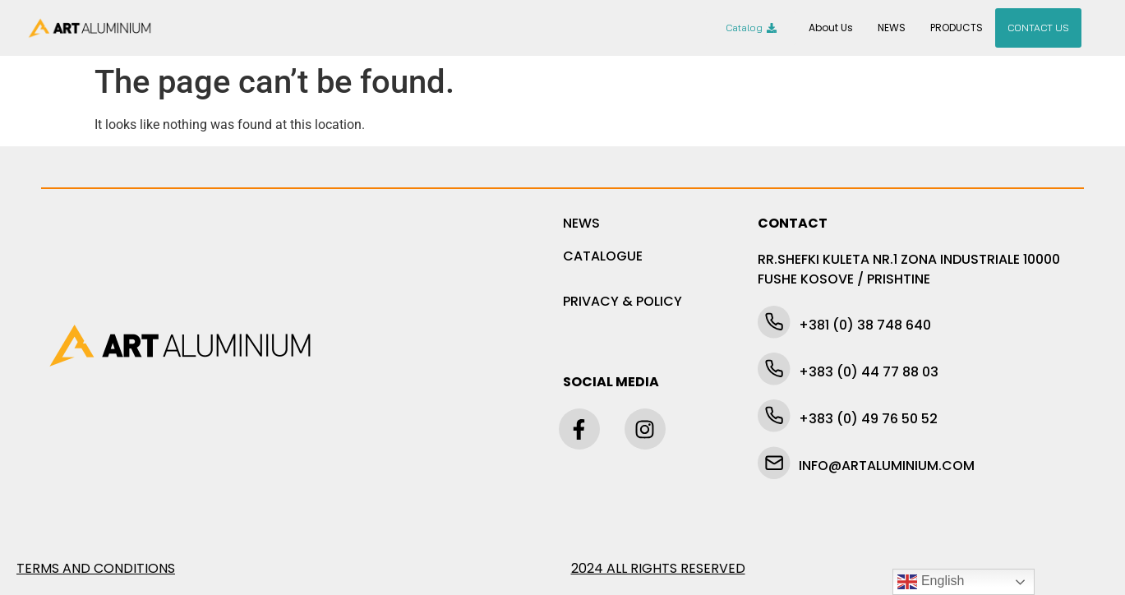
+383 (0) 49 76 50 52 (868, 418)
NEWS (892, 28)
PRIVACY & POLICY (622, 301)
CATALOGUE (603, 256)
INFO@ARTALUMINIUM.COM (887, 465)
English (930, 582)
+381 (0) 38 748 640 (865, 325)
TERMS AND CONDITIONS (95, 568)
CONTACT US (1038, 27)
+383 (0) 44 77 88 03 (868, 371)
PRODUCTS (956, 28)
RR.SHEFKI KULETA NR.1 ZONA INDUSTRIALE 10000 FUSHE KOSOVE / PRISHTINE (909, 269)
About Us (831, 28)
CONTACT (793, 223)
